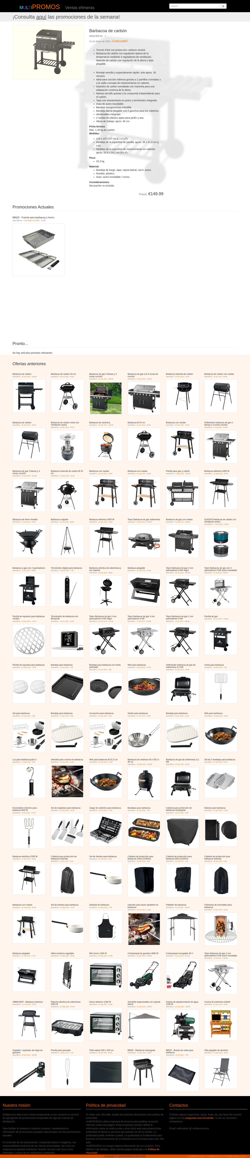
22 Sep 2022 (179, 473)
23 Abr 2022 (218, 377)
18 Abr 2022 (26, 813)
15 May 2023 (141, 764)
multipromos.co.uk (235, 1156)
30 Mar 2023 (218, 667)
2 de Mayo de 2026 (31, 220)
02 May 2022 (26, 425)
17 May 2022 (218, 524)
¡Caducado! (119, 41)
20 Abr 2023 (179, 956)
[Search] (223, 6)
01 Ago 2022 (102, 1004)
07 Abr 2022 (141, 716)
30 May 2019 (26, 907)
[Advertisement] (202, 49)
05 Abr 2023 (102, 1053)
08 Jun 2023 (64, 377)
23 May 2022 (64, 476)
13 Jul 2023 (218, 573)
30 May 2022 (64, 810)
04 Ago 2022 (141, 473)
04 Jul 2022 (218, 427)
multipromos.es (215, 1156)
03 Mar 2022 (179, 764)
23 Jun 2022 (102, 379)
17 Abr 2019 (26, 956)
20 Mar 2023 (179, 377)
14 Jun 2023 (141, 1053)
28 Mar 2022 (64, 427)
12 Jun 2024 (26, 1004)
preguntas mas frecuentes (200, 1118)
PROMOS (46, 6)
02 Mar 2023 (26, 377)
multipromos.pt (197, 1156)
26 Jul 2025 (180, 1055)
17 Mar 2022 (26, 859)
